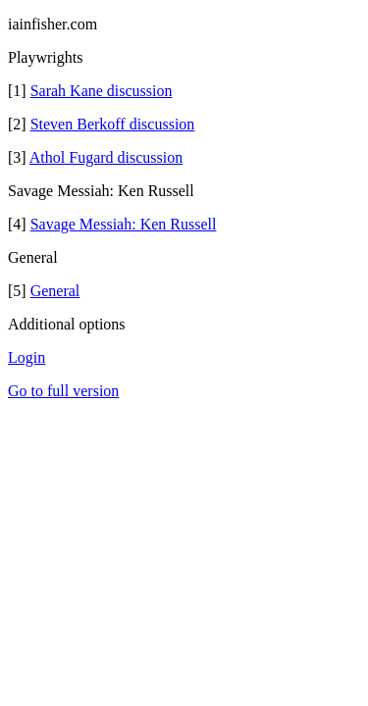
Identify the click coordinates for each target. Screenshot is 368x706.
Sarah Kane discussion (101, 90)
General (55, 290)
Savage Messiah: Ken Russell (123, 224)
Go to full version (63, 390)
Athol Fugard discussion (106, 157)
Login (26, 357)
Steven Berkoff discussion (112, 124)
